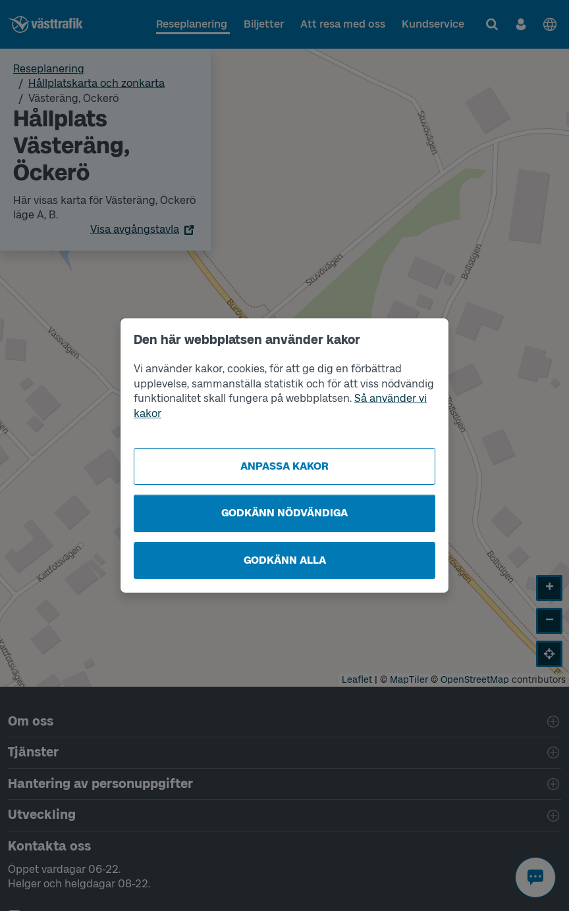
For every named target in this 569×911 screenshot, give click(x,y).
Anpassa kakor (284, 466)
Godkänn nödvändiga (284, 512)
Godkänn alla (285, 560)
